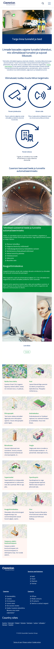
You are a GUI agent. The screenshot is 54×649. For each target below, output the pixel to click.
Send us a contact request (39, 603)
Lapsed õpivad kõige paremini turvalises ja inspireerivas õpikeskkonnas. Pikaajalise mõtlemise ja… (38, 387)
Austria (4, 623)
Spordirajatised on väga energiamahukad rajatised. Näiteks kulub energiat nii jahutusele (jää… (37, 483)
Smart (33, 578)
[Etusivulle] (9, 3)
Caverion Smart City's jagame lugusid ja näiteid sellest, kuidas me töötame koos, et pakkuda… (14, 386)
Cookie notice (36, 642)
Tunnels (27, 351)
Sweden (11, 624)
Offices (33, 596)
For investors (11, 601)
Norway (4, 624)
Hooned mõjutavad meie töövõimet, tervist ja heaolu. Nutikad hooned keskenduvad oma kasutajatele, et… (13, 451)
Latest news (11, 603)
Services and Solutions (35, 571)
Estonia (23, 623)
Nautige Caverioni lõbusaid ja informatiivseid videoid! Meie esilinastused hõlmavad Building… (38, 515)
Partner (33, 583)
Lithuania (42, 623)
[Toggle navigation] (49, 3)
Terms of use (17, 642)
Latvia (36, 623)
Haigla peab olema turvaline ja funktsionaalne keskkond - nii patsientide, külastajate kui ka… (39, 450)
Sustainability (11, 596)
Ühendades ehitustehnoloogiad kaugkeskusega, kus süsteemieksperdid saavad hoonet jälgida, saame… (14, 515)
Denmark (11, 623)
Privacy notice (27, 642)
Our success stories (13, 605)
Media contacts (36, 598)
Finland (17, 623)
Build (33, 576)
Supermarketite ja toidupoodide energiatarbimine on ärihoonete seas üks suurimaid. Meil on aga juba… (14, 483)
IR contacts (35, 601)
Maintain (34, 581)
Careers (9, 598)
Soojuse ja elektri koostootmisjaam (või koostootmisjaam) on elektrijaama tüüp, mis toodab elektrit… (13, 550)
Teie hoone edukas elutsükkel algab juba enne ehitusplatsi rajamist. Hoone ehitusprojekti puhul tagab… (13, 419)
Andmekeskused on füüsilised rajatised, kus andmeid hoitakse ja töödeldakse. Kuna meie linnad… (39, 419)
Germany (29, 623)
